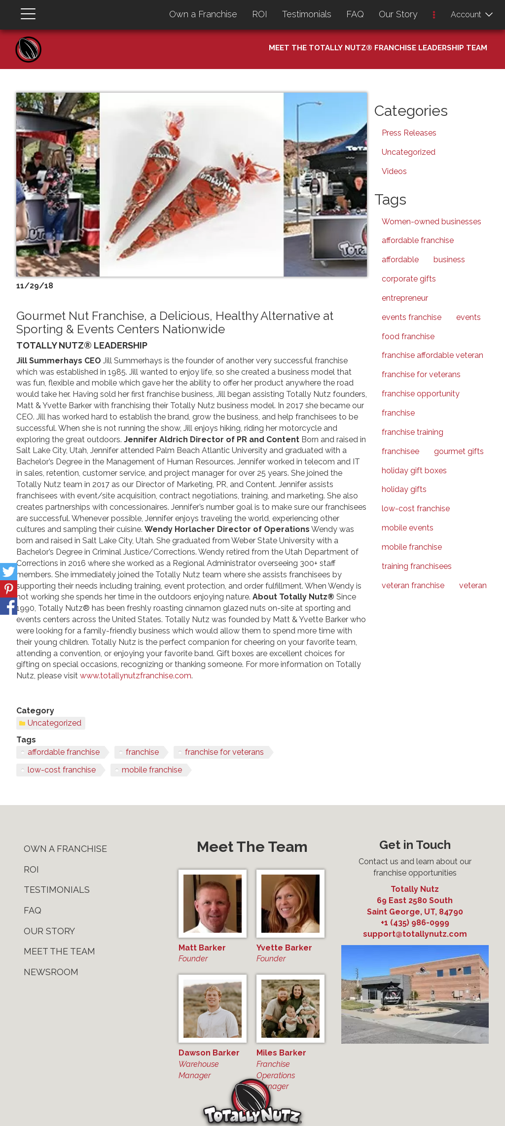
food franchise (408, 336)
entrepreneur (405, 298)
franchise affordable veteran (432, 355)
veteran (473, 585)
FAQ (355, 14)
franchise (142, 752)
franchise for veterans (224, 752)
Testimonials (306, 14)
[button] (434, 15)
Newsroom (51, 972)
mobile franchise (152, 769)
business (449, 259)
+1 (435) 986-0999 (415, 922)
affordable (400, 259)
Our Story (398, 14)
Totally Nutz (415, 889)
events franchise (411, 317)
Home (32, 39)
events (468, 317)
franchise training (412, 432)
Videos (394, 171)
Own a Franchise (203, 14)
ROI (259, 14)
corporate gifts (409, 278)
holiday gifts (404, 489)
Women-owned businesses (431, 221)
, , (415, 905)
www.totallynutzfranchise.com (135, 675)
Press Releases (409, 133)
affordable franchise (64, 752)
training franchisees (417, 566)
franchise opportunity (421, 393)
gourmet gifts (459, 451)
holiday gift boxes (414, 470)
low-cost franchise (62, 769)
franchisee (400, 451)
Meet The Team (59, 951)
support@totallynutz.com (415, 934)
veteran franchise (413, 585)
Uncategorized (54, 723)
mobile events (407, 527)
